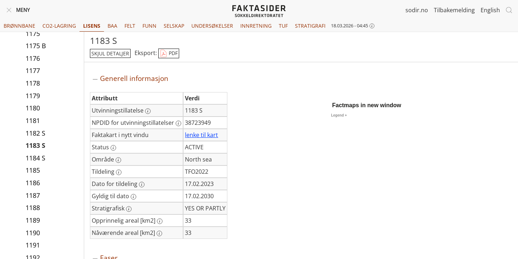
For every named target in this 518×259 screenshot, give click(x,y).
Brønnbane (19, 25)
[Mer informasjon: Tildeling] (119, 172)
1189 (33, 220)
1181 (33, 120)
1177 (33, 70)
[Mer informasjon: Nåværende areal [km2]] (159, 233)
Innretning (256, 25)
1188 (33, 207)
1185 (33, 170)
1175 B (36, 45)
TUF (283, 25)
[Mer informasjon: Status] (113, 148)
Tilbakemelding (454, 10)
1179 (33, 95)
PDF (169, 54)
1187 (33, 195)
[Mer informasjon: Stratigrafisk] (129, 209)
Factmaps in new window (366, 105)
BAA (112, 25)
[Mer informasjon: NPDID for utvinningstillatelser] (178, 123)
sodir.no (416, 10)
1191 (33, 245)
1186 (33, 182)
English (490, 10)
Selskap (174, 25)
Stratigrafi (310, 25)
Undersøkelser (212, 25)
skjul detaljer (110, 53)
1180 (33, 108)
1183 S (35, 145)
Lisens (91, 25)
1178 (33, 83)
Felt (129, 25)
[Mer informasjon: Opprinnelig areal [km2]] (160, 221)
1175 (33, 33)
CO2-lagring (59, 25)
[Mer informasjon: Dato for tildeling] (142, 184)
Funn (149, 25)
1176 (33, 58)
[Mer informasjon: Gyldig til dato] (133, 197)
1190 (33, 232)
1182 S (35, 133)
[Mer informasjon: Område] (118, 160)
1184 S (35, 158)
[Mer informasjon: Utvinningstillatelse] (148, 111)
